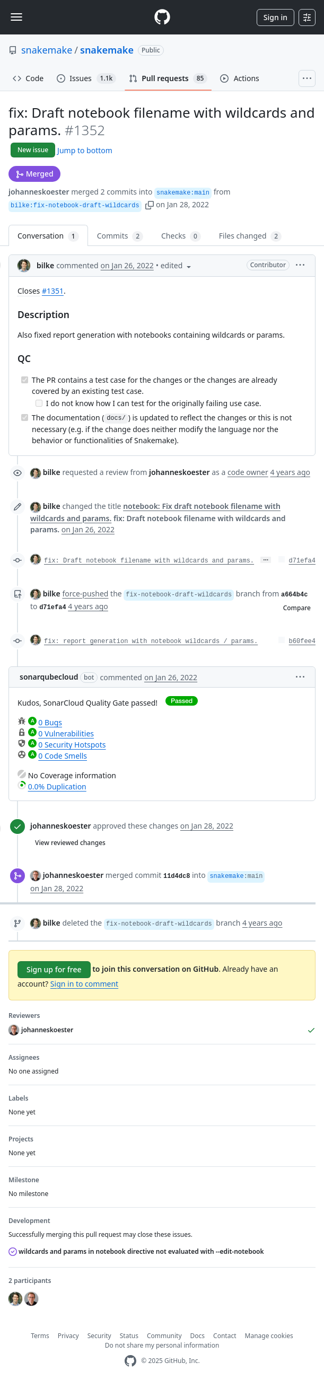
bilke (45, 265)
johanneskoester (38, 192)
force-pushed (85, 593)
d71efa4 (302, 561)
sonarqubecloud (49, 677)
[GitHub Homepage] (130, 1361)
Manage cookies (269, 1335)
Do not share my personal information (162, 1345)
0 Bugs (50, 722)
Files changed (250, 236)
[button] (149, 204)
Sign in (275, 17)
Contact (224, 1335)
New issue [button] (32, 149)
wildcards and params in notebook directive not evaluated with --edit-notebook (136, 1251)
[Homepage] (162, 17)
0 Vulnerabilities (66, 733)
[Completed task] (24, 379)
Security (99, 1335)
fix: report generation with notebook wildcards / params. (151, 641)
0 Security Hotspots (72, 745)
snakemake (46, 49)
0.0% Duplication (57, 786)
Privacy (68, 1335)
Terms (40, 1335)
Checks (181, 236)
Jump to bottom (84, 150)
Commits (120, 236)
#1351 (53, 291)
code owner (247, 472)
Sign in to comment (84, 984)
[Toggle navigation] (16, 17)
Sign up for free (54, 969)
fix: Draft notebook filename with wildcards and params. (149, 561)
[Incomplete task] (39, 403)
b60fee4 (302, 641)
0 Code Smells (62, 756)
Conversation (48, 236)
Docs (197, 1335)
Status (129, 1335)
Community (164, 1335)
